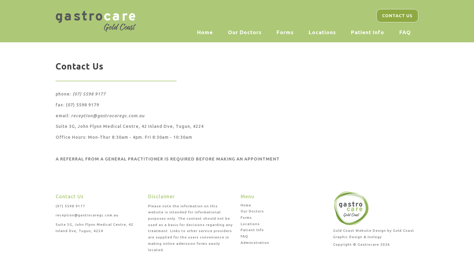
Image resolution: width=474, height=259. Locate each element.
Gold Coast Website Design (359, 230)
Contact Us (397, 15)
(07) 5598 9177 (89, 94)
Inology (375, 237)
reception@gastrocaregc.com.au (107, 115)
